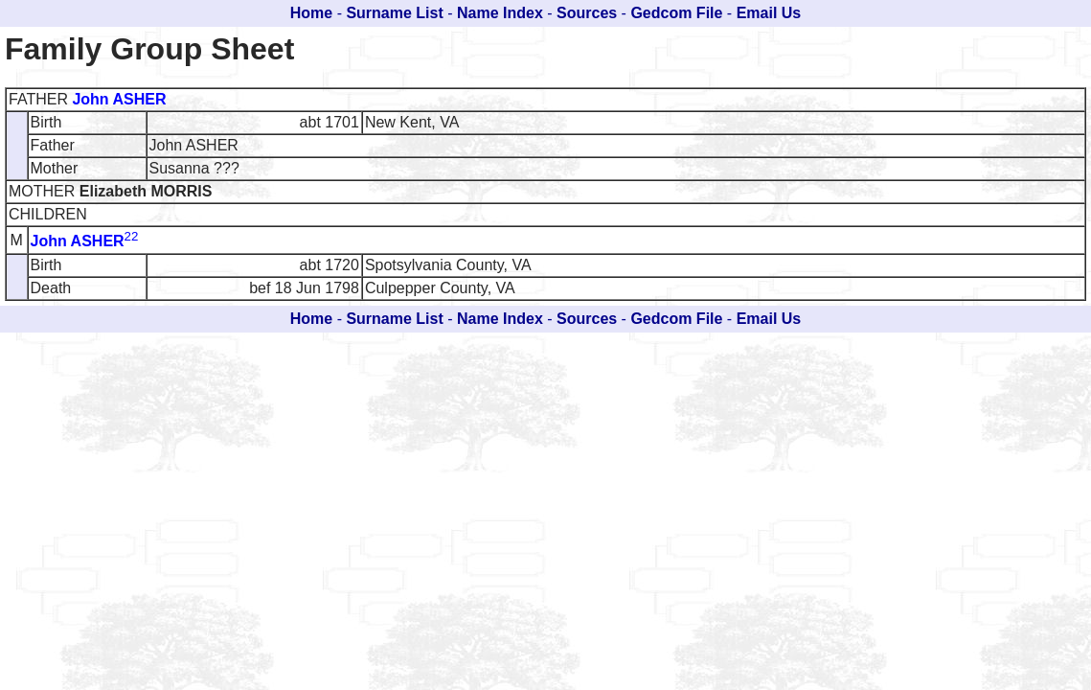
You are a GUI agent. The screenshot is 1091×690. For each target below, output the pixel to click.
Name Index (500, 13)
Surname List (394, 13)
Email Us (769, 13)
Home (311, 13)
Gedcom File (676, 13)
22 (132, 236)
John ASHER (119, 99)
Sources (587, 13)
